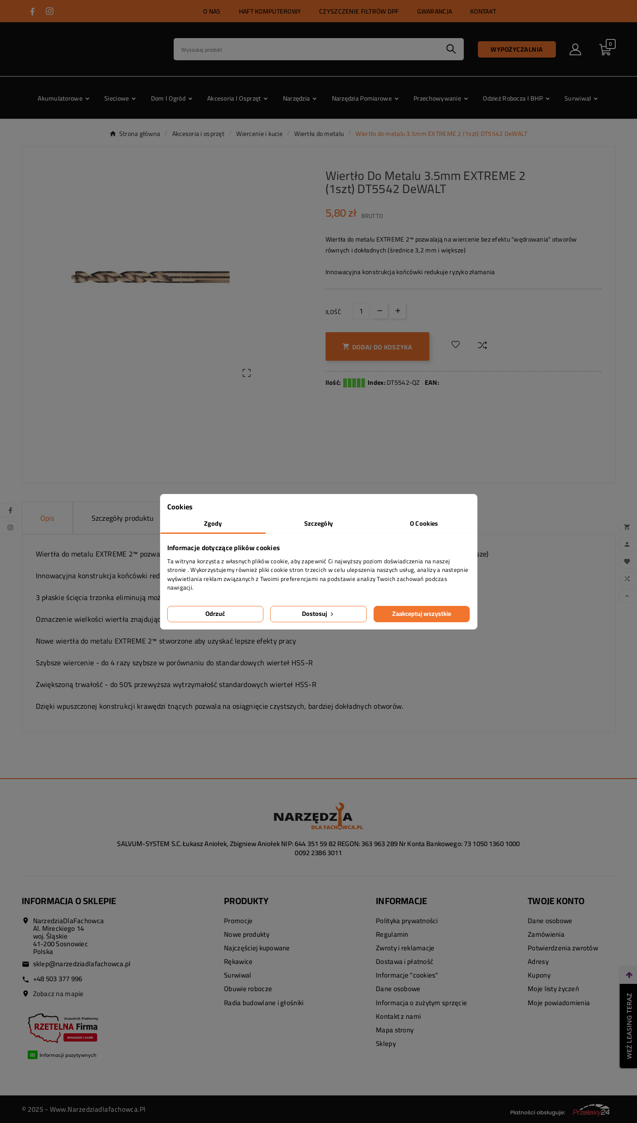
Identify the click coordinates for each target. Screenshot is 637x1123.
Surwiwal (237, 975)
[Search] (306, 49)
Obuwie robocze (248, 988)
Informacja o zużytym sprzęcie (421, 1002)
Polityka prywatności (407, 920)
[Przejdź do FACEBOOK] (32, 11)
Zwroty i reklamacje (405, 947)
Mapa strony (394, 1029)
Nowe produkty (246, 934)
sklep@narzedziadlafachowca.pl (82, 963)
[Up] (398, 311)
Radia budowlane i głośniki (263, 1002)
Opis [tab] (47, 518)
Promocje (238, 920)
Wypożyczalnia (517, 49)
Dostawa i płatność (404, 961)
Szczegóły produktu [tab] (123, 518)
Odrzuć (215, 614)
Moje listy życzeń (553, 988)
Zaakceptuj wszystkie (421, 614)
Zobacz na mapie (58, 993)
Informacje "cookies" (407, 975)
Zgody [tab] (213, 523)
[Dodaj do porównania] (482, 345)
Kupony (539, 975)
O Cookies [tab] (424, 523)
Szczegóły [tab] (318, 523)
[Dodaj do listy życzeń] (456, 345)
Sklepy (386, 1043)
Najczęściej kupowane (257, 947)
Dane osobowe (398, 988)
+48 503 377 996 (58, 978)
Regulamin (392, 934)
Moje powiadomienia (559, 1002)
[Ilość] (361, 311)
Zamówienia (546, 934)
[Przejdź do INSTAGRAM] (49, 11)
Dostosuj (318, 614)
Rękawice (238, 961)
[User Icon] (575, 49)
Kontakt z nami (398, 1016)
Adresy (538, 961)
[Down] (380, 311)
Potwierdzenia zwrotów (563, 947)
